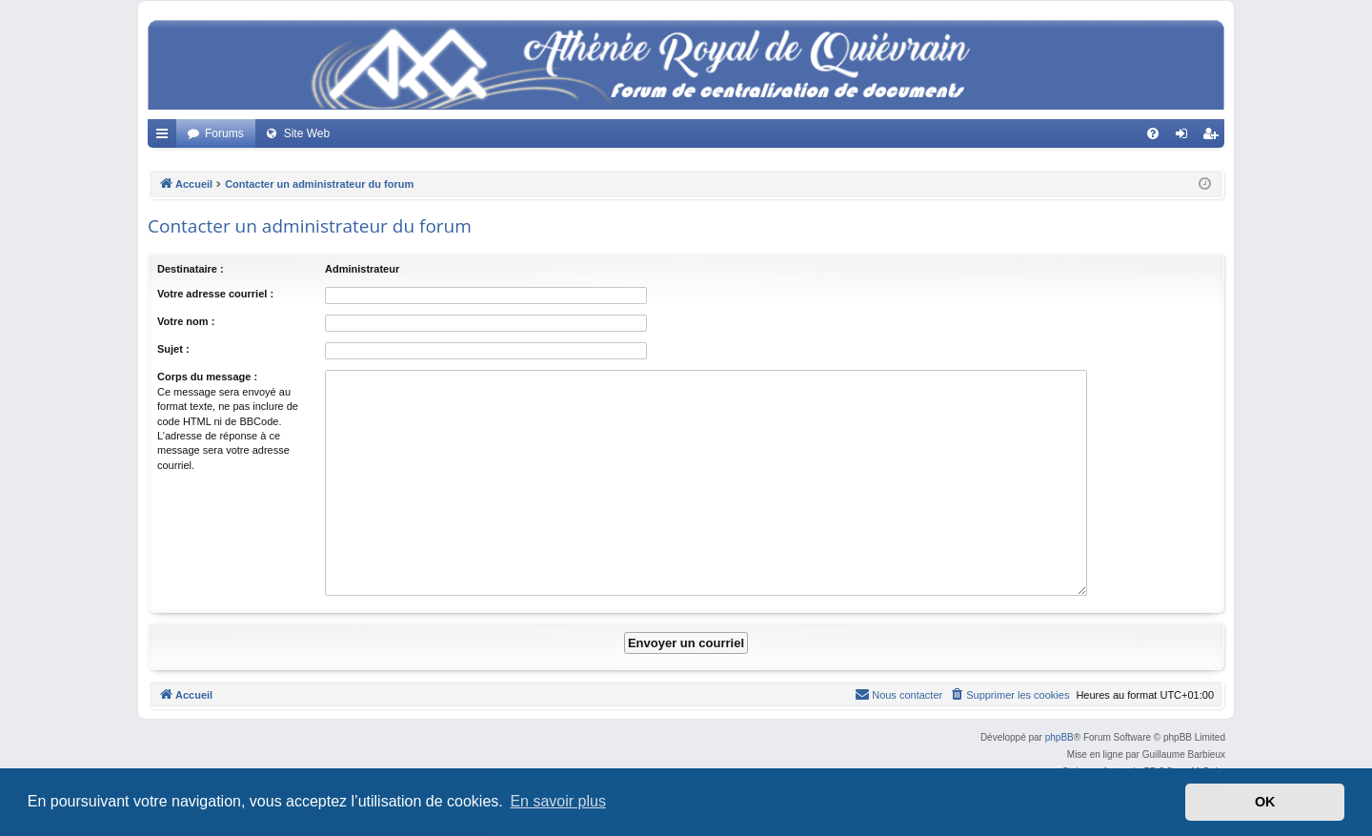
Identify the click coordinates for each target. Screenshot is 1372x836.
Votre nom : (185, 321)
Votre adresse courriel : (215, 293)
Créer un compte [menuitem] (1214, 137)
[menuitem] (1153, 133)
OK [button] (1265, 801)
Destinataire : (190, 269)
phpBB (1059, 737)
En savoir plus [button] (558, 801)
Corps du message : (207, 376)
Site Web (307, 133)
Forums (224, 133)
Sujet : (173, 349)
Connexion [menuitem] (1186, 137)
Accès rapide (165, 137)
